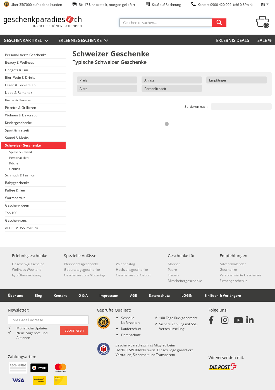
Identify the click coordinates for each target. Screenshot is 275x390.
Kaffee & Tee (15, 190)
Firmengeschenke (233, 280)
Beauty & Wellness (19, 62)
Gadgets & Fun (16, 70)
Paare (172, 269)
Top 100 (11, 212)
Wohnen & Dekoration (22, 115)
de (265, 4)
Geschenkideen (17, 205)
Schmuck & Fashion (20, 175)
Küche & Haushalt (19, 100)
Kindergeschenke (18, 122)
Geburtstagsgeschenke (82, 269)
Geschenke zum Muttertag (84, 275)
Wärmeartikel (15, 197)
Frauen (173, 275)
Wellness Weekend (26, 269)
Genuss (14, 169)
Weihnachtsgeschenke (81, 264)
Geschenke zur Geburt (133, 275)
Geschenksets (16, 220)
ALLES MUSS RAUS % (21, 228)
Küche (13, 163)
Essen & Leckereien (20, 85)
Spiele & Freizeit (20, 152)
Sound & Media (17, 137)
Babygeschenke (17, 182)
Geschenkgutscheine (28, 264)
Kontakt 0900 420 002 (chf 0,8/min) (225, 4)
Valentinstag (125, 264)
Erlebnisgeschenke (84, 40)
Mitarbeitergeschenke (185, 280)
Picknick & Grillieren (20, 107)
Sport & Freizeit (17, 130)
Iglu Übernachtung (26, 275)
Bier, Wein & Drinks (20, 77)
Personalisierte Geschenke (26, 54)
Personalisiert (19, 157)
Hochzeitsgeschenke (132, 269)
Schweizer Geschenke (23, 145)
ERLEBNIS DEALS (232, 40)
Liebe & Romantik (18, 92)
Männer (174, 264)
